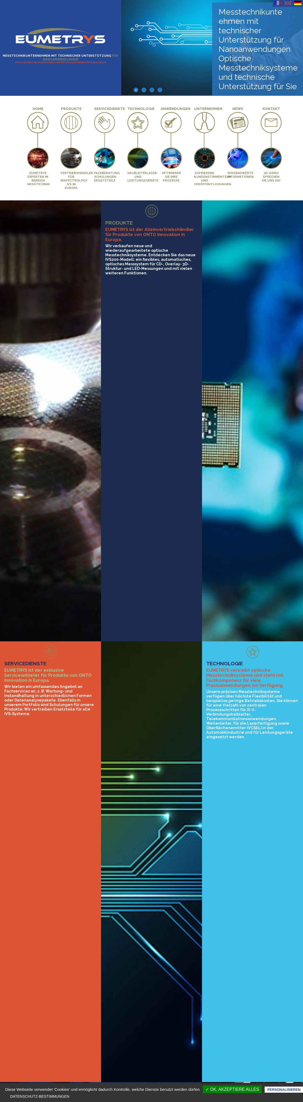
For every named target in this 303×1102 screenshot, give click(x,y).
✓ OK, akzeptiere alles (232, 1089)
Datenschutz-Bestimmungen (39, 1096)
